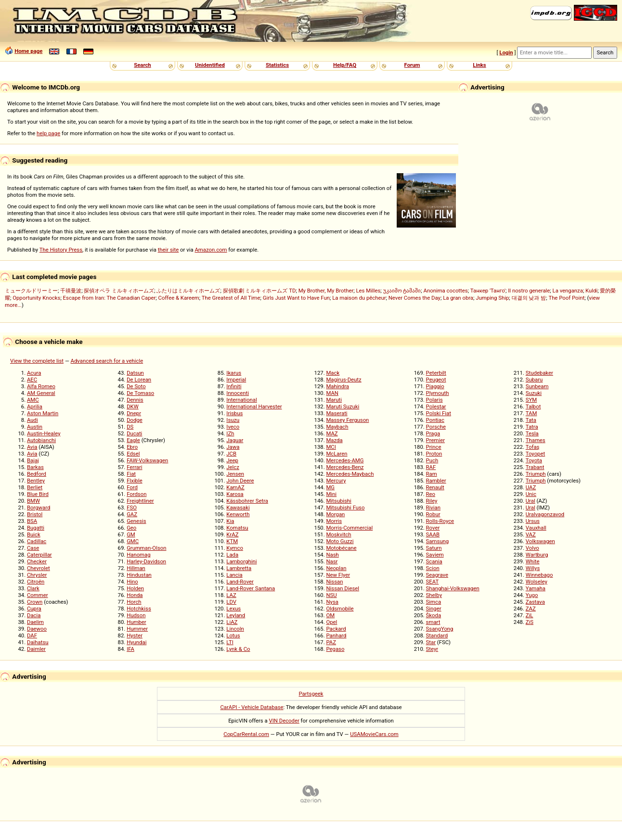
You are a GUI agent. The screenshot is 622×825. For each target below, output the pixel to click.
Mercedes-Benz (344, 467)
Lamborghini (241, 561)
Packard (336, 628)
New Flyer (338, 574)
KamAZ (235, 487)
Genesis (136, 521)
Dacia (33, 615)
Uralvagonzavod (545, 514)
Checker (37, 561)
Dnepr (134, 413)
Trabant (535, 467)
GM (131, 534)
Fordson (136, 494)
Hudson (136, 615)
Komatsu (237, 527)
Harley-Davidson (146, 561)
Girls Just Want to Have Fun (296, 297)
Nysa (332, 601)
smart (433, 622)
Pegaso (335, 649)
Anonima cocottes (446, 290)
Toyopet (535, 453)
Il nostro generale (529, 290)
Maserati (336, 413)
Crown (34, 601)
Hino (132, 581)
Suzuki (534, 393)
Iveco (232, 426)
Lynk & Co (238, 649)
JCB (231, 453)
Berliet (34, 487)
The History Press (60, 249)
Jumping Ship (492, 297)
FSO (132, 507)
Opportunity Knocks (36, 297)
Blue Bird (38, 494)
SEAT (432, 581)
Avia (32, 447)
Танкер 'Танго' (487, 290)
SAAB (433, 534)
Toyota (534, 460)
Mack (332, 372)
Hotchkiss (139, 608)
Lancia (234, 574)
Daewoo (37, 628)
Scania (434, 561)
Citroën (35, 581)
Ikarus (233, 372)
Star (431, 642)
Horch (134, 601)
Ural (530, 500)
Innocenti (237, 393)
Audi (32, 420)
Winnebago (539, 574)
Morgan (335, 514)
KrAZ (232, 534)
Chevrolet (38, 568)
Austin (34, 426)
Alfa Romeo (41, 386)
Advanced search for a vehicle (107, 360)
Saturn (434, 548)
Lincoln (235, 628)
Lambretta (238, 568)
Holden (135, 588)
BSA (32, 521)
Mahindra (337, 386)
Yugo (532, 595)
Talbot (533, 406)
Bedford (36, 473)
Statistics (277, 65)
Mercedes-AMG (344, 460)
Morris (334, 521)
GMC (133, 541)
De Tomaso (140, 393)
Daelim (35, 622)
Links (479, 65)
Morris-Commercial (349, 527)
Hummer (137, 628)
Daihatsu (38, 642)
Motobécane (341, 548)
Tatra (532, 426)
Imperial (236, 379)
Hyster (135, 635)
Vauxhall (536, 527)
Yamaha (535, 588)
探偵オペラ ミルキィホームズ (119, 290)
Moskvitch (338, 534)
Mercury (336, 480)
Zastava (535, 601)
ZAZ (531, 608)
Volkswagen (540, 541)
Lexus (233, 608)
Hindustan (139, 574)
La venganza (568, 290)
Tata (531, 420)
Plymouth (437, 393)
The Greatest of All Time (231, 297)
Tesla (532, 433)
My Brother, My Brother (326, 290)
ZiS (529, 622)
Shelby (434, 595)
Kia (230, 521)
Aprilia (34, 406)
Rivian (433, 507)
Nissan (334, 581)
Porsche (436, 426)
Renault (435, 487)
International (241, 399)
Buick (33, 534)
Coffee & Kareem (178, 297)
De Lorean (139, 379)
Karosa (234, 494)
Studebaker (539, 372)
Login (506, 52)
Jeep (232, 460)
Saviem (435, 554)
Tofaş (533, 447)
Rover (433, 527)
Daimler (36, 649)
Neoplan (336, 568)
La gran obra (458, 297)
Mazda (334, 440)
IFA (130, 649)
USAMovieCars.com (374, 734)
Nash (332, 554)
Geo (131, 527)
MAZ (331, 433)
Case (33, 548)
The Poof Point (566, 297)
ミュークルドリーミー (31, 290)
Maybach (337, 426)
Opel (331, 622)
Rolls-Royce (440, 521)
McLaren (336, 453)
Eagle (133, 440)
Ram (431, 473)
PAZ (331, 642)
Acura (34, 372)
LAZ (231, 595)
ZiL (529, 615)
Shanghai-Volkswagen (452, 588)
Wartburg (537, 554)
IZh (230, 433)
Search (142, 65)
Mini (331, 494)
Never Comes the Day (415, 297)
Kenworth (237, 514)
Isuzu (232, 420)
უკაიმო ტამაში (402, 290)
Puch (432, 460)
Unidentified (210, 65)
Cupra (34, 608)
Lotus (233, 635)
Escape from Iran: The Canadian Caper (109, 297)
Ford (132, 487)
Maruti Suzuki (342, 406)
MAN (332, 393)
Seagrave (437, 574)
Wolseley (536, 581)
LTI (229, 642)
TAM (531, 413)
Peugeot (436, 379)
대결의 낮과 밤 (529, 297)
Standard (437, 635)
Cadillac (36, 541)
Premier (435, 440)
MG (330, 487)
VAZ (531, 534)
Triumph (536, 473)
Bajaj (33, 460)
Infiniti (233, 386)
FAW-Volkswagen (147, 460)
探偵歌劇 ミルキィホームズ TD (259, 290)
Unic (531, 494)
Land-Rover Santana (250, 588)
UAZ (531, 487)
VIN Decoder (284, 720)
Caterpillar (39, 554)
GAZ (132, 514)
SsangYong (440, 628)
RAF (431, 467)
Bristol (34, 514)
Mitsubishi (338, 500)
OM (330, 615)
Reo (430, 494)
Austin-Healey (44, 433)
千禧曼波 (70, 290)
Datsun (135, 372)
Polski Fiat (438, 413)
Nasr (331, 561)
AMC (33, 399)
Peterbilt (436, 372)
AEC (32, 379)
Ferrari (134, 467)
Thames (535, 440)
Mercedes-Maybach (350, 473)
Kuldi (591, 290)
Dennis (135, 399)
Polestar (436, 406)
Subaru (534, 379)
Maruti (334, 399)
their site (168, 249)
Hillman (136, 568)
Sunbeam (537, 386)
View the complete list (37, 360)
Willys (533, 568)
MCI (331, 447)
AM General (41, 393)
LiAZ (231, 622)
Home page (28, 51)
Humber (136, 622)
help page (48, 133)
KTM (232, 541)
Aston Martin (42, 413)
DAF (32, 635)
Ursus (533, 521)
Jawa (232, 447)
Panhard (336, 635)
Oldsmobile (339, 608)
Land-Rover (240, 581)
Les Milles (368, 290)
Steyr (432, 649)
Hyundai (136, 642)
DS (130, 426)
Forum (412, 65)
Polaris (434, 399)
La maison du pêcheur (359, 297)
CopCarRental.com (246, 734)
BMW (33, 500)
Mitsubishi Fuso (345, 507)
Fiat (131, 473)
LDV (231, 601)
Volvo (532, 548)
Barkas (35, 467)
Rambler (436, 480)
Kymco (234, 548)
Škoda (433, 615)
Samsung (437, 541)
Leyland (235, 615)
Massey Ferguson (347, 420)
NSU (331, 595)
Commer (37, 595)
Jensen (235, 473)
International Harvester (254, 406)
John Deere (240, 480)
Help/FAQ (344, 65)
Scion (433, 568)
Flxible (135, 480)
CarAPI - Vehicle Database (251, 707)
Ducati (134, 433)
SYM (531, 399)
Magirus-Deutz (343, 379)
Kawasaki (237, 507)
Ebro (132, 447)
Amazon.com (210, 249)
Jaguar (234, 440)
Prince (433, 447)
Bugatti (35, 527)
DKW (133, 406)
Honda (135, 595)
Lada (232, 554)
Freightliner (140, 500)
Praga (433, 433)
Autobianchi (41, 440)
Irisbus (234, 413)
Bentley (36, 480)
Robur (433, 514)
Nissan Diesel (342, 588)
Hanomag (138, 554)
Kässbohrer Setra (247, 500)
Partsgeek (310, 693)
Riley (432, 500)
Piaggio (435, 386)
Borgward (38, 507)
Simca (433, 601)
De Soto (136, 386)
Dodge (135, 420)
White (533, 561)
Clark (33, 588)
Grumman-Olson (146, 548)
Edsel (133, 453)
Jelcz (232, 467)
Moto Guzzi (339, 541)
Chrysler (37, 574)
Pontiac (435, 420)
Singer (433, 608)
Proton (434, 453)
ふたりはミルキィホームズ (188, 290)
